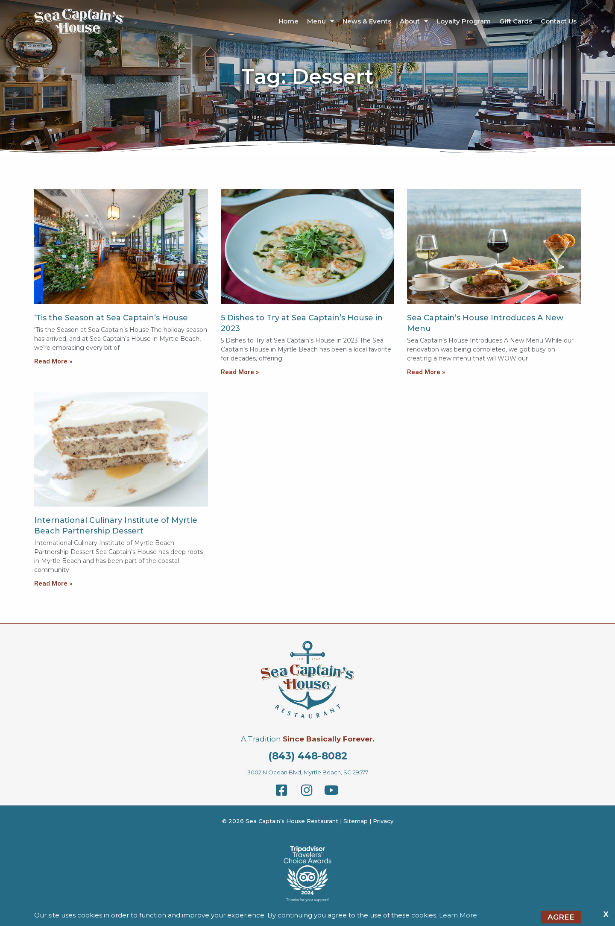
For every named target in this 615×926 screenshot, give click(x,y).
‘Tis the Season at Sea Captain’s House (111, 317)
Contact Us (559, 21)
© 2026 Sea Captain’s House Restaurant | (282, 821)
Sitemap (355, 821)
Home (288, 21)
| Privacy (380, 821)
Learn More (458, 915)
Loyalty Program (463, 21)
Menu (320, 21)
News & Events (367, 21)
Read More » (53, 361)
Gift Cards (515, 21)
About (414, 21)
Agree (561, 917)
